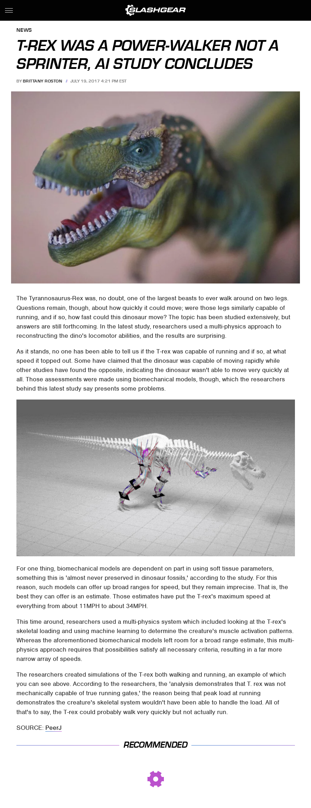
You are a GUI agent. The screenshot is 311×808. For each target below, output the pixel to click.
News (24, 30)
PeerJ (53, 728)
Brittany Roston (42, 81)
